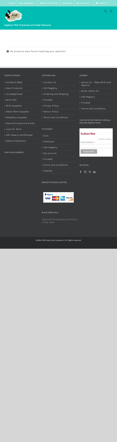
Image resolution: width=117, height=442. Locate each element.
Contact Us (50, 82)
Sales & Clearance (16, 140)
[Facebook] (80, 172)
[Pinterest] (90, 172)
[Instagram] (85, 172)
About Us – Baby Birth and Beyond (96, 84)
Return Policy (51, 111)
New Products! (14, 88)
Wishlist (48, 170)
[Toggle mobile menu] (111, 11)
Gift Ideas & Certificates (19, 135)
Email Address (87, 142)
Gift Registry (50, 88)
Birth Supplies (14, 105)
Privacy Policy (51, 105)
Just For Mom (14, 129)
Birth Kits (11, 100)
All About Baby (14, 82)
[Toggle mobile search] (105, 11)
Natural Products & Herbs (20, 123)
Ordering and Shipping (56, 94)
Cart (46, 135)
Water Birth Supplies (17, 111)
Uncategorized (14, 94)
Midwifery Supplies (16, 117)
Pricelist (48, 100)
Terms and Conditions (56, 117)
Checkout (49, 141)
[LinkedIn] (94, 172)
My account (50, 153)
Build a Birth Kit (90, 91)
